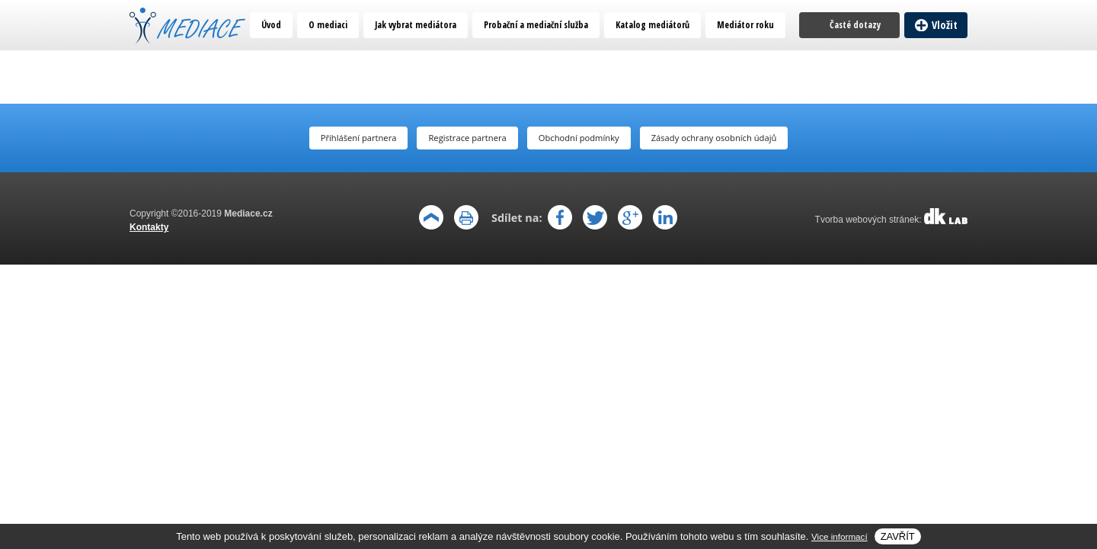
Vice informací (839, 536)
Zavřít (898, 536)
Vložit (945, 25)
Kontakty (149, 227)
